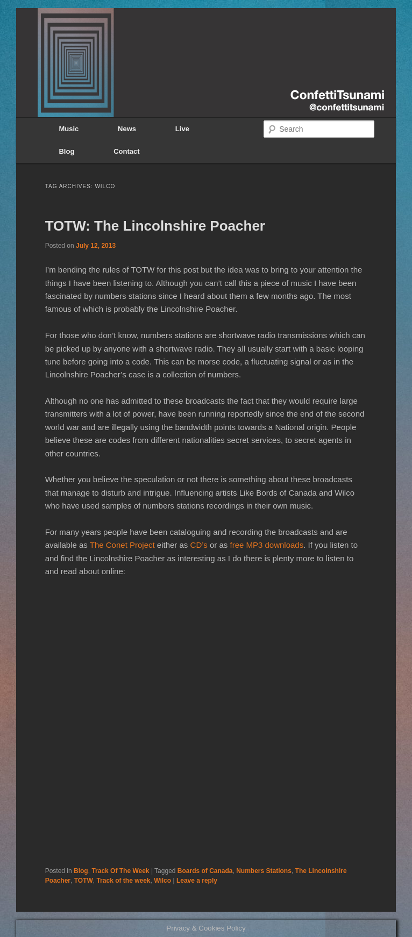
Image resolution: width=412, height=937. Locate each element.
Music (69, 129)
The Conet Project (122, 544)
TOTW (83, 880)
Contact (126, 151)
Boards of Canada (205, 871)
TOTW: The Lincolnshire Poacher (155, 226)
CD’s (199, 544)
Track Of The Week (120, 871)
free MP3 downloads (266, 544)
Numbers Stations (264, 871)
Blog (66, 151)
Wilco (162, 880)
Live (182, 129)
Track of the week (123, 880)
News (127, 129)
